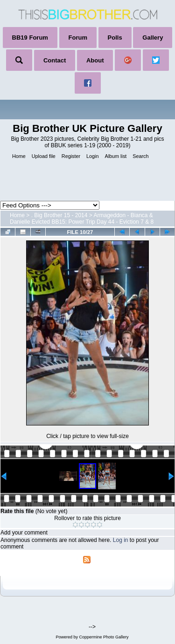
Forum (78, 37)
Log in (120, 540)
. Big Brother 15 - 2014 (59, 215)
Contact (54, 60)
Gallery (152, 37)
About (95, 60)
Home (17, 215)
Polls (115, 37)
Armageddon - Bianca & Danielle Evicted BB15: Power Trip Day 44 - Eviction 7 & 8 (82, 218)
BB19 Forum (30, 37)
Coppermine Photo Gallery (103, 637)
